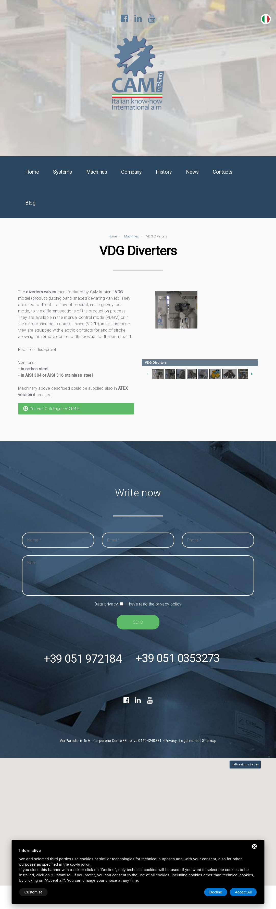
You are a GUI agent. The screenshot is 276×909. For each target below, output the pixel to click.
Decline (215, 892)
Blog (30, 203)
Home (32, 172)
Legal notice (189, 742)
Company (131, 172)
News (192, 172)
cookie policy (80, 864)
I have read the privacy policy (154, 604)
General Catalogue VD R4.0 (51, 408)
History (164, 172)
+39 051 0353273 (177, 659)
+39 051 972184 (83, 659)
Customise (33, 892)
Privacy (171, 742)
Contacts (222, 172)
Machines (96, 172)
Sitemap (209, 742)
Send (138, 622)
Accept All (243, 892)
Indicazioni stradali (245, 765)
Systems (62, 172)
